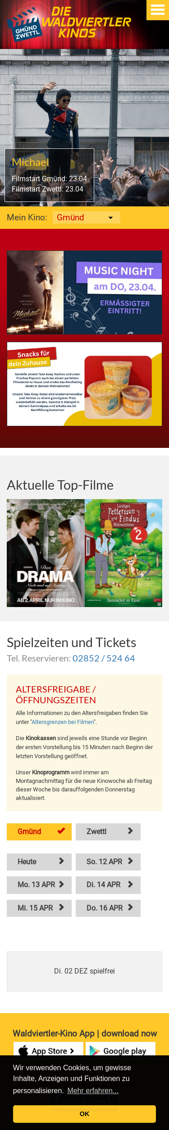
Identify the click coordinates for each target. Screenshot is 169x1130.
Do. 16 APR (105, 908)
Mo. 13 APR (36, 884)
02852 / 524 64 (104, 657)
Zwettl (96, 831)
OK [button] (85, 1113)
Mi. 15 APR (35, 908)
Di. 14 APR (103, 884)
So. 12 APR (104, 862)
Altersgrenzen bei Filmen (63, 722)
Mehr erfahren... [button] (93, 1090)
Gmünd (29, 831)
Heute (27, 862)
